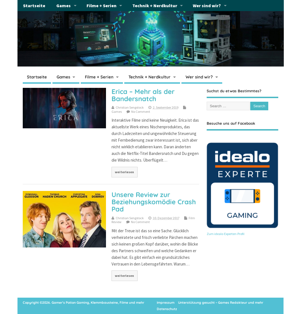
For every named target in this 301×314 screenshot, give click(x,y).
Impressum (165, 302)
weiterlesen (124, 172)
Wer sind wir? (207, 5)
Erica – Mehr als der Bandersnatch (143, 95)
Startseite (34, 5)
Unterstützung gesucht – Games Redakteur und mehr (220, 302)
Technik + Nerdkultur (154, 5)
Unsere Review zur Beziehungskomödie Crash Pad (154, 201)
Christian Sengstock (130, 107)
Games (63, 5)
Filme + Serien (102, 5)
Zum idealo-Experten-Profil (225, 234)
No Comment (140, 111)
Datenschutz (167, 309)
